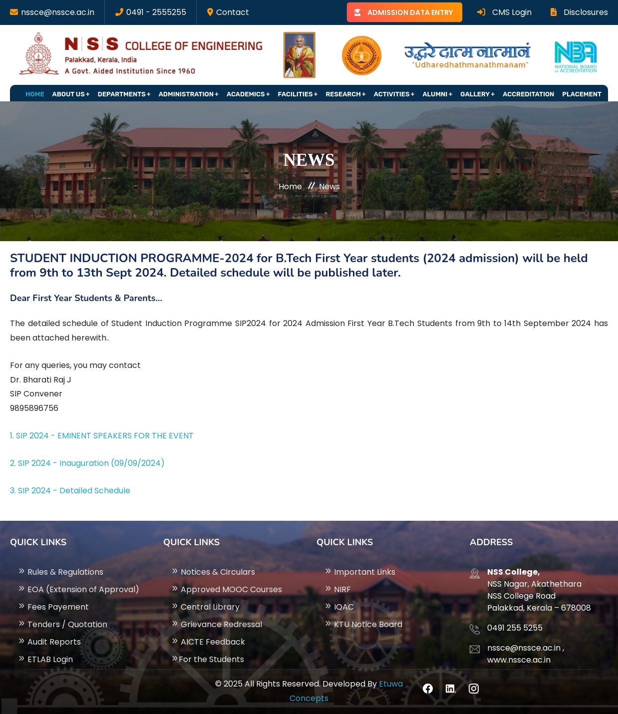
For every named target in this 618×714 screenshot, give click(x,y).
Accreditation (528, 94)
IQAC (339, 607)
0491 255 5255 (515, 628)
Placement (582, 94)
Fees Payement (53, 607)
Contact (232, 12)
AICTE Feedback (208, 642)
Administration (186, 94)
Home (34, 94)
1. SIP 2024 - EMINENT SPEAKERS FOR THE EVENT (102, 435)
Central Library (205, 607)
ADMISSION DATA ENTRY (410, 12)
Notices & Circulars (213, 572)
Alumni (434, 94)
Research (342, 94)
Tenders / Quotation (62, 624)
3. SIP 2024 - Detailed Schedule (70, 490)
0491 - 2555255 (156, 12)
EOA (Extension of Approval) (78, 589)
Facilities (295, 94)
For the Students (207, 659)
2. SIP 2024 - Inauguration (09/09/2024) (87, 463)
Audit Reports (49, 642)
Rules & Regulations (60, 572)
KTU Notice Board (363, 624)
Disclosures (579, 12)
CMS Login (504, 12)
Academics (246, 94)
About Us (68, 94)
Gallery (475, 94)
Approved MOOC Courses (226, 589)
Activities (392, 94)
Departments (122, 94)
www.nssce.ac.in (519, 660)
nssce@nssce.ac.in (57, 12)
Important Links (359, 572)
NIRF (337, 589)
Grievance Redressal (216, 624)
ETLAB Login (45, 659)
